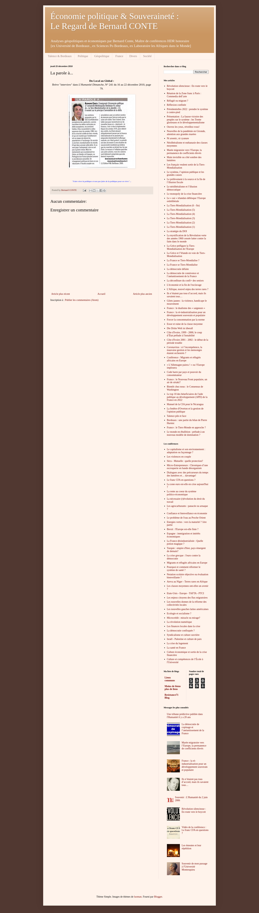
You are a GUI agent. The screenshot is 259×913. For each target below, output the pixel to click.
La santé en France (176, 647)
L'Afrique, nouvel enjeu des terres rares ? (187, 289)
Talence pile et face (176, 416)
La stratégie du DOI (177, 231)
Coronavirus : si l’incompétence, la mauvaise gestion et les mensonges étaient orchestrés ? (184, 350)
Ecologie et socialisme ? (179, 613)
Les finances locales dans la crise (183, 626)
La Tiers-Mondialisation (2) (181, 222)
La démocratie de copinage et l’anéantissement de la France (193, 729)
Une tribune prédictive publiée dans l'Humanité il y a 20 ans (185, 716)
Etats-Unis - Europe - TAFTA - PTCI (185, 593)
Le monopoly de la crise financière (184, 193)
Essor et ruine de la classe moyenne (185, 324)
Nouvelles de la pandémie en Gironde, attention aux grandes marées (186, 133)
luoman (138, 896)
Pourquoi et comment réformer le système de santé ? (184, 568)
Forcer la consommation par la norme (186, 319)
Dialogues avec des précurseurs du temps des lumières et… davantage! (187, 474)
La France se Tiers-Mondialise (182, 264)
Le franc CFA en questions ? (181, 480)
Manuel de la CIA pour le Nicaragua (185, 404)
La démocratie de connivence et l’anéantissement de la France (183, 275)
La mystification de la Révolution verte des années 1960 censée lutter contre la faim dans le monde (186, 238)
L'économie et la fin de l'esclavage (184, 285)
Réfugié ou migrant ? (177, 100)
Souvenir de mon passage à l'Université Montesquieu (194, 866)
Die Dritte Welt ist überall (180, 328)
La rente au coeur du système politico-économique (181, 493)
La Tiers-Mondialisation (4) (181, 214)
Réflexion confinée (176, 105)
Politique (83, 56)
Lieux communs (170, 679)
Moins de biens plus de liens (173, 687)
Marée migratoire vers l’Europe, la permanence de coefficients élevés (184, 151)
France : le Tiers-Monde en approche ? (186, 427)
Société (147, 56)
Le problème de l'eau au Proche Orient (186, 517)
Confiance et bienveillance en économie (187, 513)
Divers (133, 56)
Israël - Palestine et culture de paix (184, 639)
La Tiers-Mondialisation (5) (181, 209)
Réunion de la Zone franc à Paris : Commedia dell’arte (184, 95)
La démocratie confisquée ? (181, 630)
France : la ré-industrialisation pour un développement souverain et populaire (186, 314)
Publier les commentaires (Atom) (81, 300)
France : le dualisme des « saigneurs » (186, 308)
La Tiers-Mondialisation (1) (181, 227)
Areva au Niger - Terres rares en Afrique (187, 581)
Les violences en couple (179, 456)
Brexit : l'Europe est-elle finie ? (183, 529)
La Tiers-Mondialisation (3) (181, 218)
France (119, 56)
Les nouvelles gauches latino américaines (188, 609)
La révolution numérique (179, 622)
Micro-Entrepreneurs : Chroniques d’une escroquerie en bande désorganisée (187, 467)
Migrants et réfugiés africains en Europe (187, 562)
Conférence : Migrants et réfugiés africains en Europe (184, 359)
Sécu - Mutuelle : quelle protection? (185, 461)
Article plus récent (60, 294)
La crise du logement (177, 643)
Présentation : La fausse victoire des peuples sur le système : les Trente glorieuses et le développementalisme (186, 119)
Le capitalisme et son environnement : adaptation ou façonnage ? (186, 451)
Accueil (101, 294)
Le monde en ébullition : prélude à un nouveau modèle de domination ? (186, 433)
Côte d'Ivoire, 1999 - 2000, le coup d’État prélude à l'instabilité (184, 334)
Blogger (158, 896)
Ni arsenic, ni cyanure (178, 138)
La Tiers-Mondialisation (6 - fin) (183, 205)
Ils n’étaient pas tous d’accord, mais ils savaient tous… (195, 782)
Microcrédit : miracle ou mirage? (183, 617)
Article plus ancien (142, 294)
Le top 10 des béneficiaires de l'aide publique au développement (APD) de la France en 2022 (187, 397)
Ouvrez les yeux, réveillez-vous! (183, 126)
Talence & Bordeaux (60, 56)
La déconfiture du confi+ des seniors (185, 280)
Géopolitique (101, 56)
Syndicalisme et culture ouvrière (183, 635)
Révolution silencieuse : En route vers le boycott (194, 810)
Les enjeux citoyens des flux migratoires (187, 597)
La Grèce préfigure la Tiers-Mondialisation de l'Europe (181, 247)
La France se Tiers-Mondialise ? (183, 260)
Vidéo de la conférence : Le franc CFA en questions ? (195, 830)
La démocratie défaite (178, 269)
